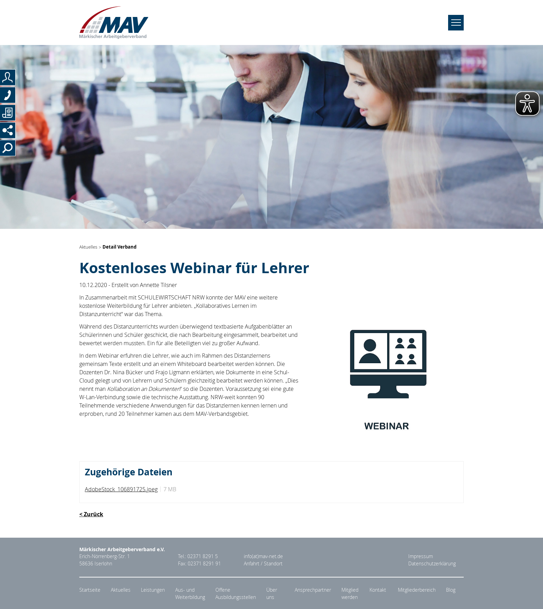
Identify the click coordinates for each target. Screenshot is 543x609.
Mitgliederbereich (417, 590)
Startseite (89, 590)
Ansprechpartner (313, 590)
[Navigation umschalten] (456, 22)
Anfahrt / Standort (263, 564)
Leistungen (153, 590)
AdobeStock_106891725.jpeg (121, 489)
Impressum (420, 556)
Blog (450, 590)
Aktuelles (88, 247)
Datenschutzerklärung (432, 564)
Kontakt (378, 590)
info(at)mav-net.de (263, 556)
